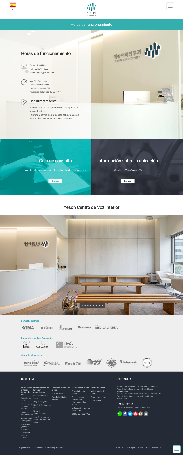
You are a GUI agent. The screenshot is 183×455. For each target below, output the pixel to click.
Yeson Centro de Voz (26, 399)
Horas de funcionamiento (27, 413)
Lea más (55, 181)
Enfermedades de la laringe (40, 397)
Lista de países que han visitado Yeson (81, 409)
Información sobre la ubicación (25, 435)
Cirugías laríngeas (40, 402)
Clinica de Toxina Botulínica (39, 412)
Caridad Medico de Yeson (98, 392)
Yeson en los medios (98, 397)
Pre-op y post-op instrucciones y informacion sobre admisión (79, 400)
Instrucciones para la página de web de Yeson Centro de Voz (138, 448)
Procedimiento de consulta (78, 392)
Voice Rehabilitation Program (59, 398)
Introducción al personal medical (26, 406)
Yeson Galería (96, 401)
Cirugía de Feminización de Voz (42, 406)
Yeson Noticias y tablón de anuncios (26, 426)
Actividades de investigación (26, 419)
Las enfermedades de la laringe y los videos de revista (42, 419)
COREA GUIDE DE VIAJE (81, 414)
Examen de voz (57, 393)
